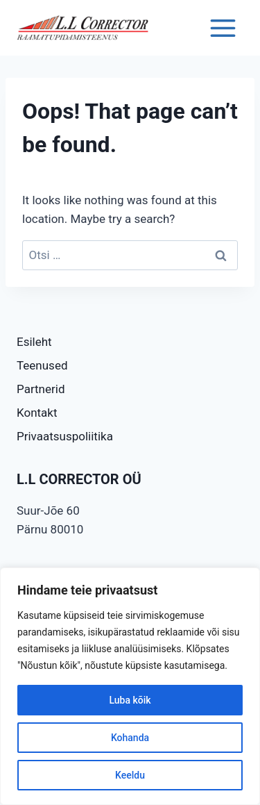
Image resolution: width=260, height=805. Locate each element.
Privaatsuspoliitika (65, 436)
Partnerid (41, 389)
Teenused (42, 365)
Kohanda (130, 737)
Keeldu (130, 775)
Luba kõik (129, 700)
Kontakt (37, 413)
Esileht (34, 342)
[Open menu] (222, 28)
